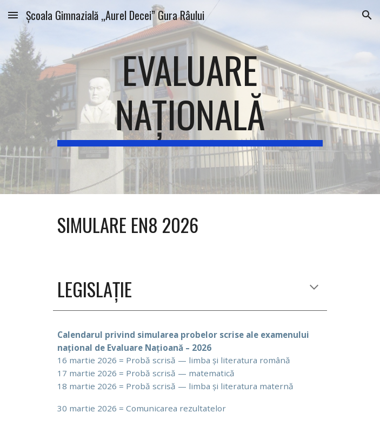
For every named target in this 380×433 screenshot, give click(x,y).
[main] (190, 97)
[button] (13, 15)
